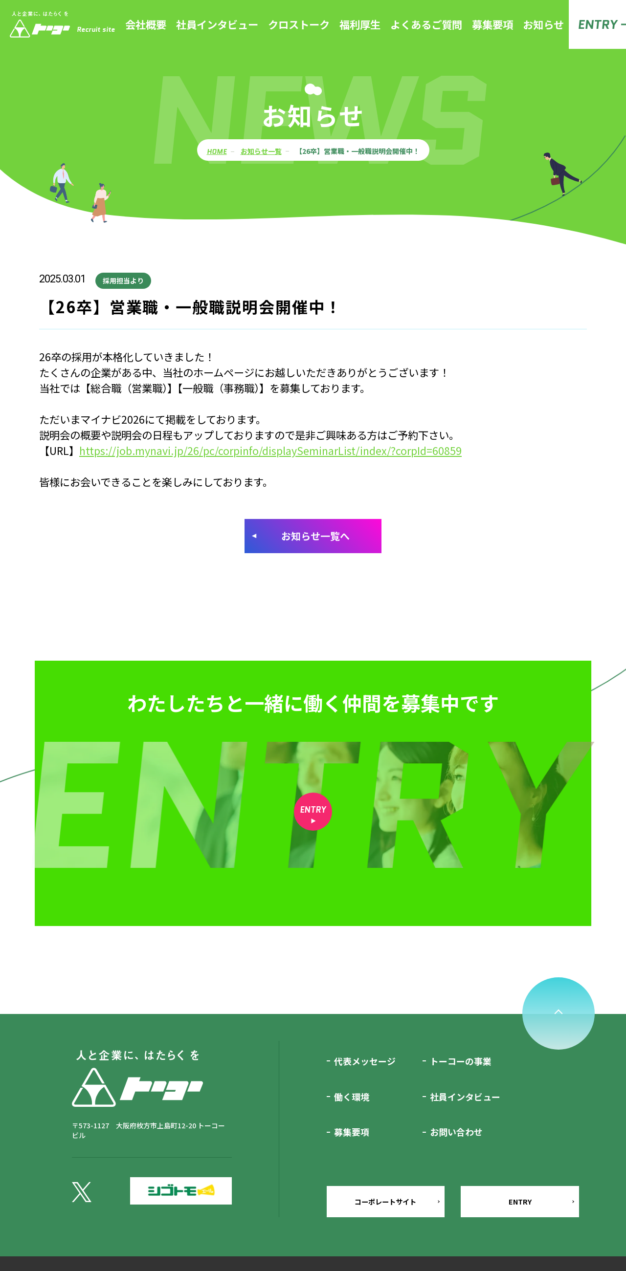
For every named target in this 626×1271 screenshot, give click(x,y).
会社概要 (145, 24)
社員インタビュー (217, 24)
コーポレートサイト (385, 1218)
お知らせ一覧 (261, 151)
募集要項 (492, 24)
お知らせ (543, 24)
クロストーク (299, 24)
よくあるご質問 (426, 24)
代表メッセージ (365, 1062)
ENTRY (597, 24)
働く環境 (351, 1098)
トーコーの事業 (461, 1062)
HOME (217, 152)
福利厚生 (359, 24)
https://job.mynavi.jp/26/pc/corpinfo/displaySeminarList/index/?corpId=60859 (270, 450)
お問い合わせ (456, 1133)
